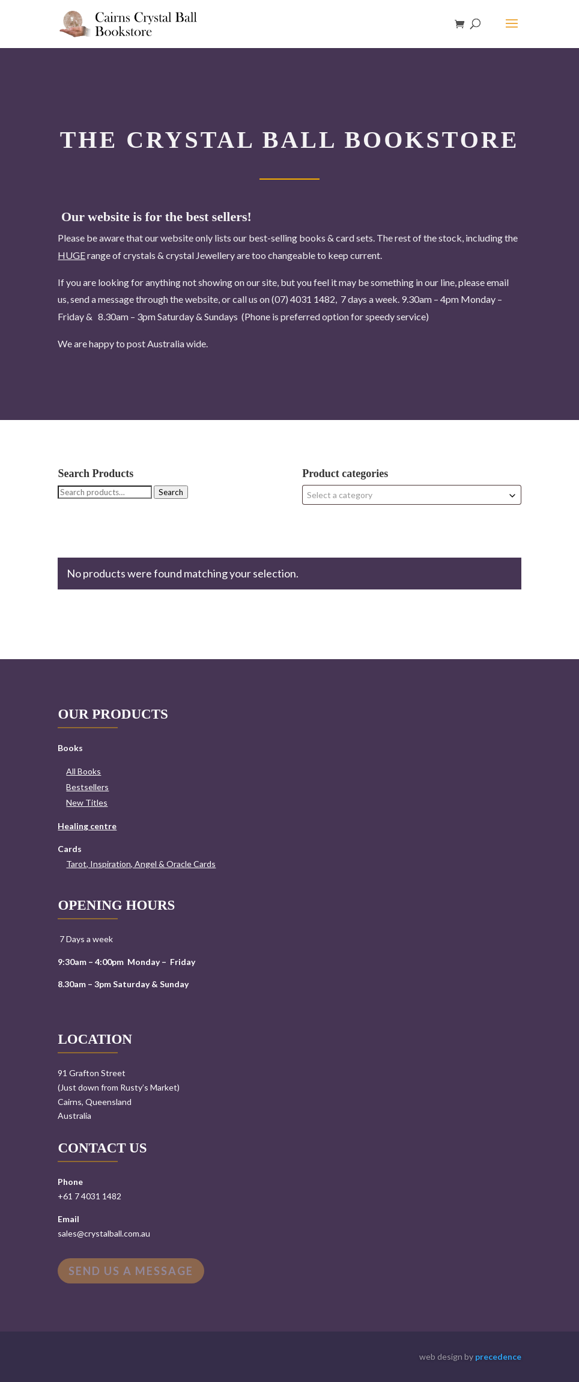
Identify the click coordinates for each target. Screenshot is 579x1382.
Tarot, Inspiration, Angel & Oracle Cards (141, 864)
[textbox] (411, 495)
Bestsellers (87, 787)
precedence (498, 1356)
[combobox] (411, 495)
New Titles (87, 802)
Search (171, 492)
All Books (83, 771)
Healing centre (87, 826)
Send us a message (130, 1270)
